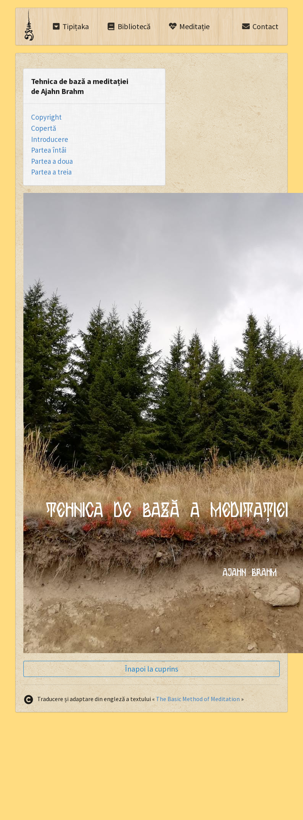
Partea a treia (51, 171)
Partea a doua (52, 161)
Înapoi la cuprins (151, 668)
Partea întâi (48, 150)
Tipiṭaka (70, 26)
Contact (259, 26)
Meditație (189, 26)
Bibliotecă (128, 26)
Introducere (49, 139)
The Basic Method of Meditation (198, 699)
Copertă (43, 128)
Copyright (46, 117)
